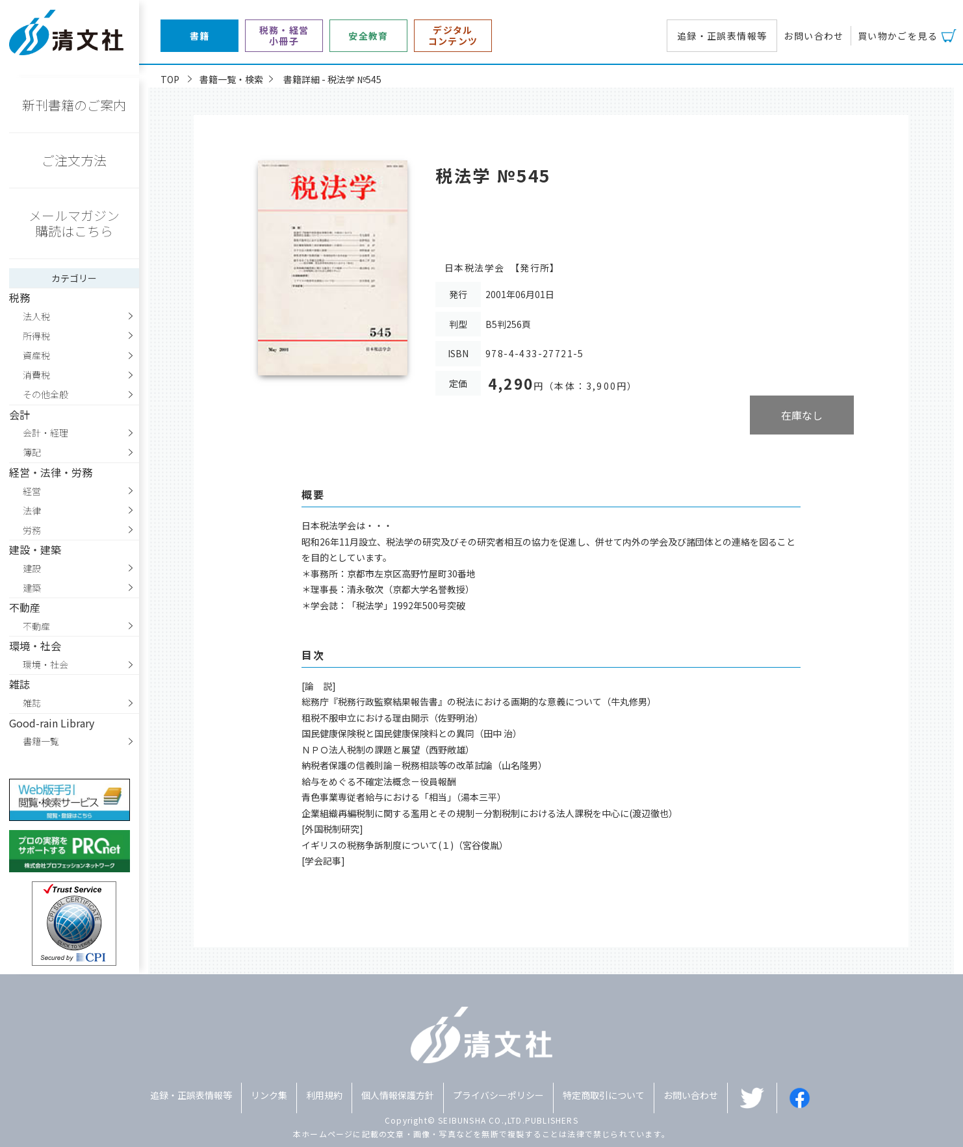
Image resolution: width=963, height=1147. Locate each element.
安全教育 (368, 36)
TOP (169, 79)
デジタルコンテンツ (453, 36)
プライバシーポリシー (498, 1095)
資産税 (36, 355)
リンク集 (269, 1095)
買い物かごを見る (898, 35)
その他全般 (45, 394)
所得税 (36, 335)
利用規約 (324, 1095)
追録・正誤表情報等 (722, 35)
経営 (32, 491)
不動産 (36, 626)
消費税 (36, 374)
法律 (32, 510)
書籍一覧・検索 (231, 79)
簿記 (32, 452)
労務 (32, 529)
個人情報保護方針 (397, 1095)
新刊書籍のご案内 (74, 104)
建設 (32, 568)
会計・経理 (45, 432)
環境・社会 (45, 664)
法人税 (36, 316)
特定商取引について (604, 1095)
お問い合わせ (813, 35)
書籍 (200, 36)
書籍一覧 (41, 741)
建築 (32, 587)
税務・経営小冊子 (284, 36)
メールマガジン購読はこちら (74, 223)
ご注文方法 (74, 160)
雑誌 (32, 702)
